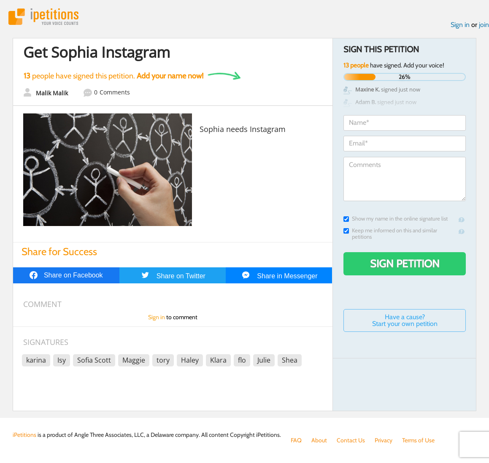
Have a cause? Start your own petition (405, 320)
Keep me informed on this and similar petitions (390, 233)
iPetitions (43, 16)
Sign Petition (405, 263)
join (484, 25)
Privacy (383, 440)
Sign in (460, 25)
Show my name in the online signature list (395, 218)
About (319, 440)
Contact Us (351, 440)
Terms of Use (418, 440)
